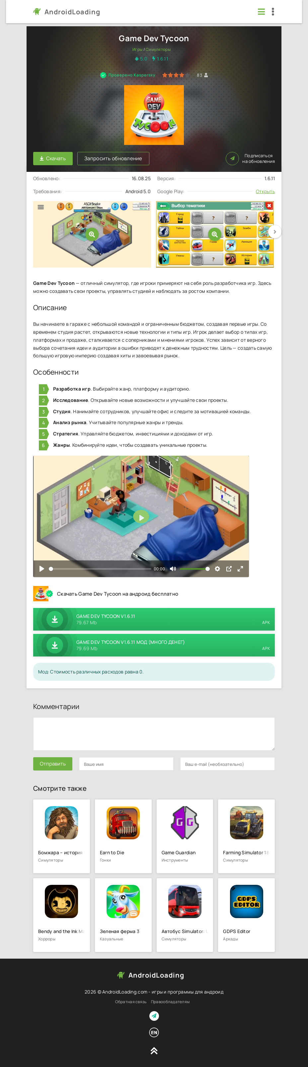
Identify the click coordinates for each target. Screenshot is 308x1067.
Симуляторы (158, 49)
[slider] (100, 568)
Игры (137, 49)
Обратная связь (131, 1001)
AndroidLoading (72, 11)
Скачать (53, 158)
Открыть (265, 191)
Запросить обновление (114, 158)
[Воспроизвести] (42, 568)
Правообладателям (170, 1001)
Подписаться (250, 158)
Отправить (53, 763)
